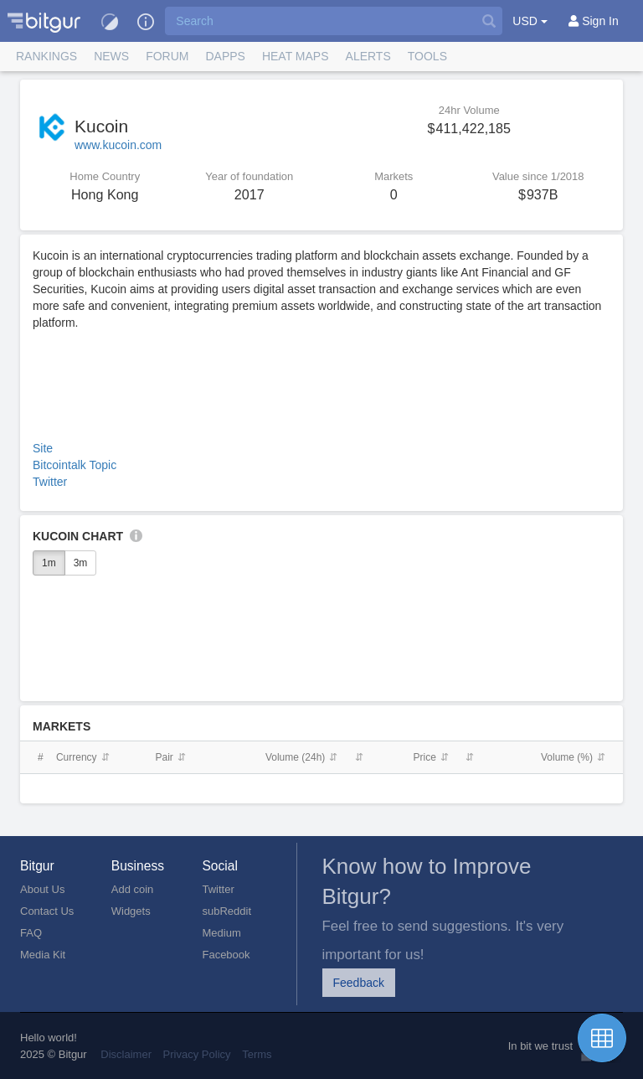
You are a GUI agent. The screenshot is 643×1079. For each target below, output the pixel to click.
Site (43, 448)
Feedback (358, 982)
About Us (42, 889)
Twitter (50, 481)
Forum (167, 56)
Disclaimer (126, 1054)
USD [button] (529, 21)
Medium (221, 933)
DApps (224, 56)
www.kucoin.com (118, 145)
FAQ (31, 933)
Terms (256, 1054)
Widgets (131, 911)
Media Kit (42, 954)
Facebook (225, 954)
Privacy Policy (197, 1054)
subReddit (226, 911)
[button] (145, 21)
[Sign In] (593, 21)
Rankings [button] (46, 56)
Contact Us (47, 911)
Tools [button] (427, 56)
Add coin (132, 889)
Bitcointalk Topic (74, 465)
